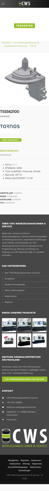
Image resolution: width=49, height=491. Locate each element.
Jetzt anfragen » (10, 140)
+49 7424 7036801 (14, 402)
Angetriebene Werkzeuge (16, 46)
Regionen (9, 302)
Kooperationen (11, 296)
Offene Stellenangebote (15, 290)
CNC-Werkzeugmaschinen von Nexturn (24, 379)
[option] (24, 79)
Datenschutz (15, 464)
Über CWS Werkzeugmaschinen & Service (22, 273)
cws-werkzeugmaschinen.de (26, 42)
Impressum (11, 419)
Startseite (6, 42)
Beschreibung (9, 151)
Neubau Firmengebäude (15, 284)
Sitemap (26, 464)
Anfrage (5, 155)
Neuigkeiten (10, 279)
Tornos (33, 46)
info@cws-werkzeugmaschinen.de (21, 407)
